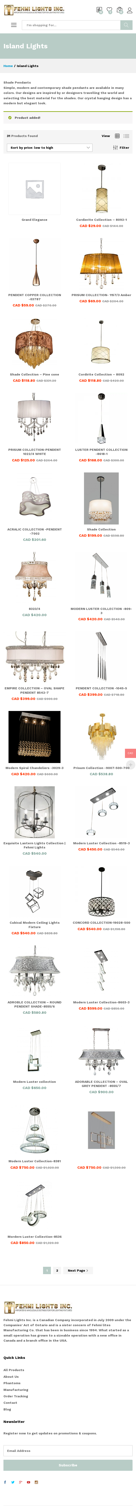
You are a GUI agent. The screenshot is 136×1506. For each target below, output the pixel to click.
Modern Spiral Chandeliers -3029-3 (35, 768)
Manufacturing (15, 1390)
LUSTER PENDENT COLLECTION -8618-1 (101, 452)
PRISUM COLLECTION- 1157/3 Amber (101, 295)
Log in (130, 11)
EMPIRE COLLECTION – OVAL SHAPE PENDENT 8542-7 (34, 690)
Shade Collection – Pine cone (34, 374)
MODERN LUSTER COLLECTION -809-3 (101, 611)
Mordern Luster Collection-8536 (35, 1236)
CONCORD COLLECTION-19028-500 (101, 922)
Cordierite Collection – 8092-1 (101, 219)
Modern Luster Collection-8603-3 (101, 1002)
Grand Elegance (34, 219)
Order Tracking (15, 1396)
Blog (7, 1409)
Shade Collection (101, 529)
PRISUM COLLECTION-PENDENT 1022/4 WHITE (34, 452)
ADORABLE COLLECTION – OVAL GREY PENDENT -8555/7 (101, 1084)
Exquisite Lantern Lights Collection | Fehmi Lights (34, 845)
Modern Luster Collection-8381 (35, 1161)
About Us (11, 1376)
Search (126, 25)
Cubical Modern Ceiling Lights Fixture (35, 925)
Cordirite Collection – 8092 (101, 374)
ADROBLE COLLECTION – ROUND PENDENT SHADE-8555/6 (34, 1004)
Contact (10, 1402)
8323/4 (34, 609)
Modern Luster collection (34, 1082)
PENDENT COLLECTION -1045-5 (101, 688)
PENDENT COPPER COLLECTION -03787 (34, 297)
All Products (13, 1370)
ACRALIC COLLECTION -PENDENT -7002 (34, 531)
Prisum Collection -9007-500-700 (101, 768)
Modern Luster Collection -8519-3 (101, 843)
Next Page (78, 1270)
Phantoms (11, 1383)
